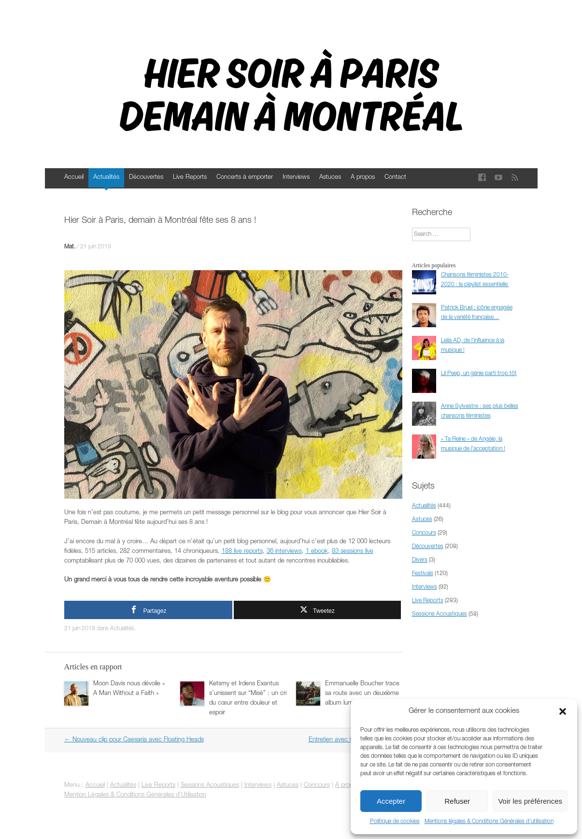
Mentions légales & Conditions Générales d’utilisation (489, 822)
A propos (363, 177)
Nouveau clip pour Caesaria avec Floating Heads (134, 740)
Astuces (330, 177)
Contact (395, 177)
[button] (563, 711)
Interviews (296, 177)
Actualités (106, 177)
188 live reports (242, 552)
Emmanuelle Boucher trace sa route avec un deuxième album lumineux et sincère (362, 694)
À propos (347, 785)
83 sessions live (352, 552)
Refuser (457, 801)
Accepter (391, 801)
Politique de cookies (395, 822)
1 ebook (317, 552)
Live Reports (190, 177)
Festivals (422, 574)
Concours (424, 533)
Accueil (74, 177)
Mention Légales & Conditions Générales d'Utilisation (135, 795)
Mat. (69, 247)
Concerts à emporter (244, 177)
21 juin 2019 (95, 247)
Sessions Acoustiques (439, 614)
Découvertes (146, 177)
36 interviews (284, 552)
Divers (419, 560)
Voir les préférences (530, 801)
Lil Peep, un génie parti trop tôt (479, 373)
